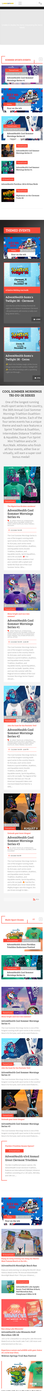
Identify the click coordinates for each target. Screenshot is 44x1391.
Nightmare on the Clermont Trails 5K (27, 196)
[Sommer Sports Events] (8, 3)
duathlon (17, 632)
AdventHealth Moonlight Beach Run (19, 1265)
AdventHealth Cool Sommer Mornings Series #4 (27, 168)
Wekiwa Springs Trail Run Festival (18, 1355)
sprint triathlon (17, 521)
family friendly (29, 524)
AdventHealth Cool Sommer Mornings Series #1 (20, 79)
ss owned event (29, 634)
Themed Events (14, 70)
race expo (11, 525)
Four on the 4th (14, 108)
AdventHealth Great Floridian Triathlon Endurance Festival (21, 946)
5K (10, 521)
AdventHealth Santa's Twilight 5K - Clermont (20, 298)
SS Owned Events (7, 179)
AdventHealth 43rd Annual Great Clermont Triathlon (22, 1158)
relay (16, 522)
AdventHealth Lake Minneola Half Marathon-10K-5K (18, 1333)
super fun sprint (23, 743)
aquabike (21, 522)
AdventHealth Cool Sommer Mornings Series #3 (27, 151)
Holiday (9, 104)
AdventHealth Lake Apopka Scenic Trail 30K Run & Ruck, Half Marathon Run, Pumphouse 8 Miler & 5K (28, 1290)
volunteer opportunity (26, 635)
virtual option (12, 637)
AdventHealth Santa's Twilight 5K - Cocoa (19, 357)
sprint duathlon (18, 524)
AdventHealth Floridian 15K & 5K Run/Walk (19, 184)
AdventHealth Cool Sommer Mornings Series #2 (20, 135)
